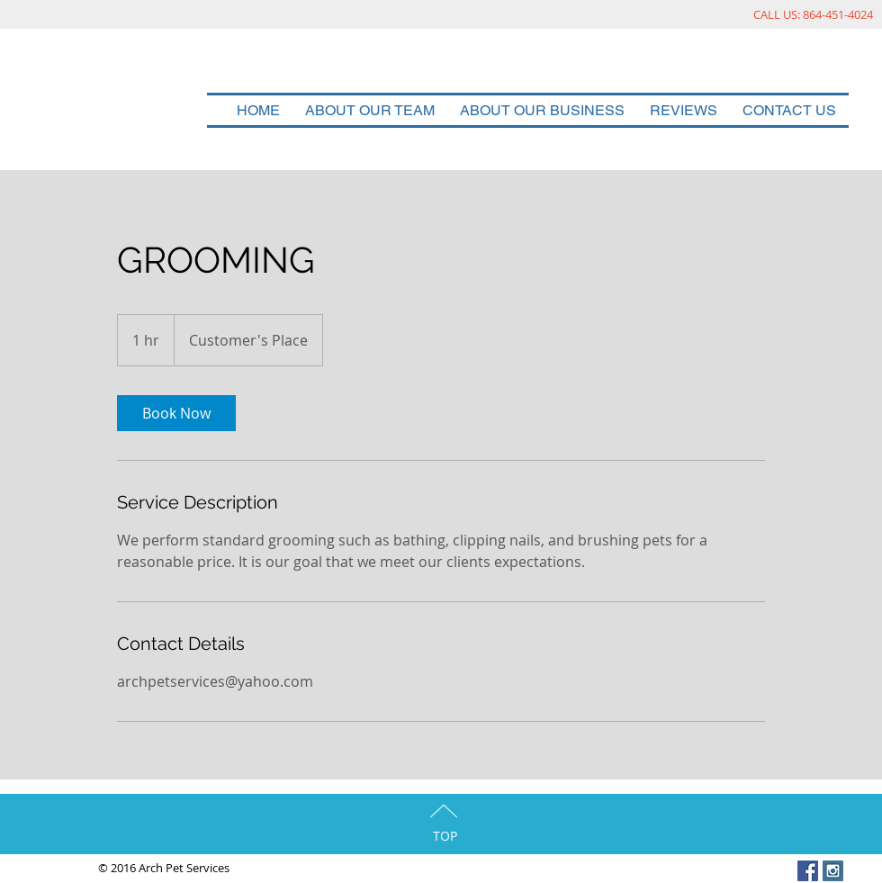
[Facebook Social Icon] (807, 870)
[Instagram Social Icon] (833, 870)
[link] (176, 413)
